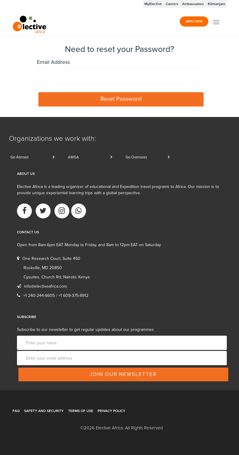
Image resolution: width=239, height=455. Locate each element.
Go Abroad (19, 157)
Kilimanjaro (216, 4)
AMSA (73, 157)
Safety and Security (44, 411)
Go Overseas (136, 157)
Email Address (53, 62)
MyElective (153, 4)
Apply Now (194, 21)
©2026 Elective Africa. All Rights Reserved (121, 428)
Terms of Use (80, 411)
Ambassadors (193, 4)
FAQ (16, 411)
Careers (172, 4)
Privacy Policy (111, 411)
